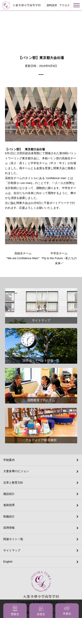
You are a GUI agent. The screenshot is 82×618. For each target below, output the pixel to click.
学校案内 (9, 460)
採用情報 (9, 527)
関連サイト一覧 (13, 539)
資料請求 (52, 5)
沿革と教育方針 (13, 482)
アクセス (64, 5)
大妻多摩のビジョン (16, 471)
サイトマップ (11, 550)
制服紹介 (9, 516)
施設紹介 (9, 493)
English (7, 561)
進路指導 (9, 505)
